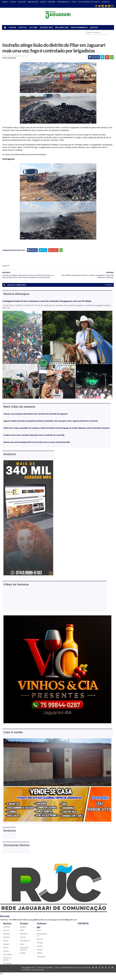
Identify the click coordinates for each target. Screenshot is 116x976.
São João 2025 (62, 28)
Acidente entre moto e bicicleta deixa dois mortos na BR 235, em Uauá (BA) (33, 436)
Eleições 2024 (46, 28)
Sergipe (106, 1)
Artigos (94, 28)
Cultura (33, 28)
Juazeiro (6, 945)
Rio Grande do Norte (89, 1)
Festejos (40, 944)
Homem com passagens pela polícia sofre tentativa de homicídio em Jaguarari (35, 415)
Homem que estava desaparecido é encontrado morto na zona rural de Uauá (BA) (36, 443)
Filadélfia (6, 935)
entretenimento (42, 936)
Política (23, 28)
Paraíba (51, 1)
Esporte (40, 940)
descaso (6, 932)
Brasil (5, 1)
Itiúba (5, 942)
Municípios (8, 32)
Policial (39, 951)
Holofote (6, 938)
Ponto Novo (7, 956)
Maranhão (33, 1)
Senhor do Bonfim (7, 960)
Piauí (74, 1)
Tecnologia (7, 965)
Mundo (6, 949)
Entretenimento (79, 28)
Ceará (43, 1)
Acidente (6, 928)
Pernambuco (63, 1)
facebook (109, 286)
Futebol (40, 947)
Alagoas (22, 1)
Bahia (13, 1)
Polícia (12, 28)
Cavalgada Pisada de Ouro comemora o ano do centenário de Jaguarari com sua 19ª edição (46, 302)
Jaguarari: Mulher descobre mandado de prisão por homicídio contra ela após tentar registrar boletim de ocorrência (50, 422)
